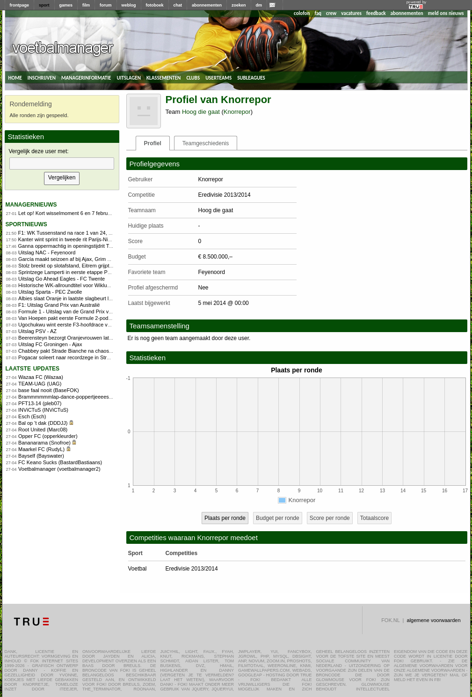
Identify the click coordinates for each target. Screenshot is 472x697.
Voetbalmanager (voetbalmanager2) (59, 469)
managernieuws (31, 204)
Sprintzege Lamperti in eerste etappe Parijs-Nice (73, 272)
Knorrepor (237, 111)
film (86, 5)
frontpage (19, 5)
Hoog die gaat (201, 111)
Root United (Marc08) (42, 429)
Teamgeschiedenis (205, 143)
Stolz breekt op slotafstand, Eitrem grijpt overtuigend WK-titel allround (97, 265)
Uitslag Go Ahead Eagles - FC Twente (61, 279)
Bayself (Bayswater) (41, 456)
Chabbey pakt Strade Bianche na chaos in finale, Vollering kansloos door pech (107, 351)
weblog (129, 5)
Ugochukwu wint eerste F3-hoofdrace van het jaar (75, 324)
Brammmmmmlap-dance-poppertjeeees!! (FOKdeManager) (85, 397)
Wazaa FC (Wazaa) (40, 377)
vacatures (351, 13)
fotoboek (155, 5)
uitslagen (128, 77)
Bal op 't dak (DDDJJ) (42, 423)
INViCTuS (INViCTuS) (43, 410)
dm (259, 5)
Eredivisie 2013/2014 (192, 568)
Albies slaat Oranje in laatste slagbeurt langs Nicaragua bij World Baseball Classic (111, 298)
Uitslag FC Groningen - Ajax (50, 344)
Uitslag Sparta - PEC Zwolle (50, 292)
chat (178, 5)
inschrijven (42, 77)
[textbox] (61, 163)
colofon (302, 13)
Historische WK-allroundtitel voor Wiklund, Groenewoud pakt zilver (93, 285)
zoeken (239, 5)
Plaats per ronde (225, 518)
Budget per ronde (277, 518)
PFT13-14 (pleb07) (39, 403)
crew (331, 13)
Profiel (152, 143)
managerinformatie (86, 77)
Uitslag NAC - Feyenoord (46, 252)
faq (317, 13)
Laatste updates (33, 367)
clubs (193, 77)
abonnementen (207, 5)
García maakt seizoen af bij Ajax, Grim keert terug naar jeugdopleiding (98, 259)
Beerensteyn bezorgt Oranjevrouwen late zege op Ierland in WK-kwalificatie (104, 338)
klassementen (163, 77)
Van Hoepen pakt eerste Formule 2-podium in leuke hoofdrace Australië (99, 318)
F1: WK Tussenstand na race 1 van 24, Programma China (84, 233)
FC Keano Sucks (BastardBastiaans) (60, 462)
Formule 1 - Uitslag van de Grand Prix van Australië (77, 311)
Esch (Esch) (32, 416)
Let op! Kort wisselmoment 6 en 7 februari (66, 213)
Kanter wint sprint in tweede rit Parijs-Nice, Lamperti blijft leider (89, 239)
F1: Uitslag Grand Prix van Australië (59, 305)
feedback (375, 13)
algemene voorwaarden (434, 620)
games (66, 5)
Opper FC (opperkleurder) (48, 436)
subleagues (251, 77)
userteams (218, 77)
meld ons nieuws (446, 13)
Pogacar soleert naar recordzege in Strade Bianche (76, 357)
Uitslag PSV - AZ (37, 331)
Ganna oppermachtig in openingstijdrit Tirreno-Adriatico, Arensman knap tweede (109, 246)
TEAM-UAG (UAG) (39, 383)
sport (44, 5)
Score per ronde (330, 518)
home (15, 77)
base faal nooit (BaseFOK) (48, 390)
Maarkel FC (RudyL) (41, 449)
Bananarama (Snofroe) (44, 442)
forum (106, 5)
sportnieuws (26, 223)
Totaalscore (374, 518)
